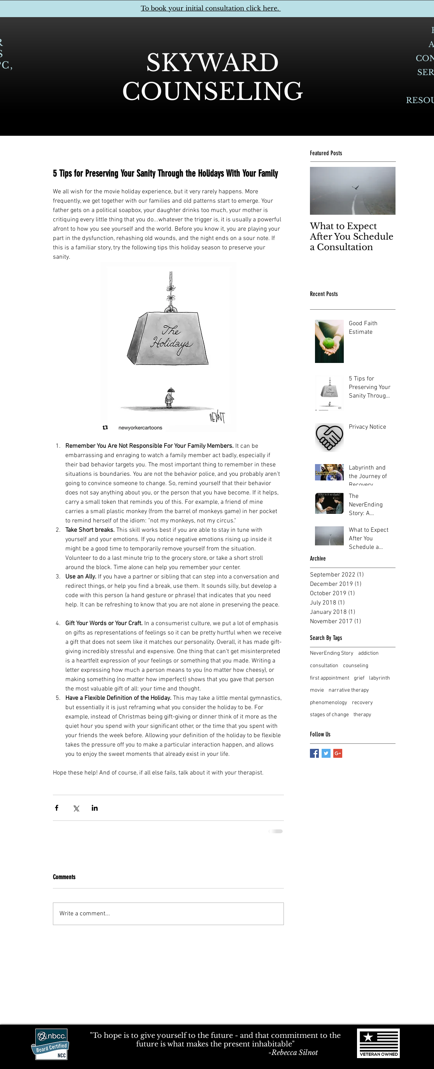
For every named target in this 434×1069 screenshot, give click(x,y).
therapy (362, 714)
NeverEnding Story (332, 653)
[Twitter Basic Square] (326, 753)
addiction (368, 653)
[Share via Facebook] (56, 807)
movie (317, 690)
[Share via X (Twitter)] (75, 807)
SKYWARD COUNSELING (212, 77)
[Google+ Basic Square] (337, 753)
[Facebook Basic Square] (314, 753)
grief (359, 678)
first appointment (329, 678)
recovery (362, 702)
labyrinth (379, 678)
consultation (324, 665)
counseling (355, 665)
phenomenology (328, 702)
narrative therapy (349, 690)
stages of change (329, 714)
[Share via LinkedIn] (94, 807)
